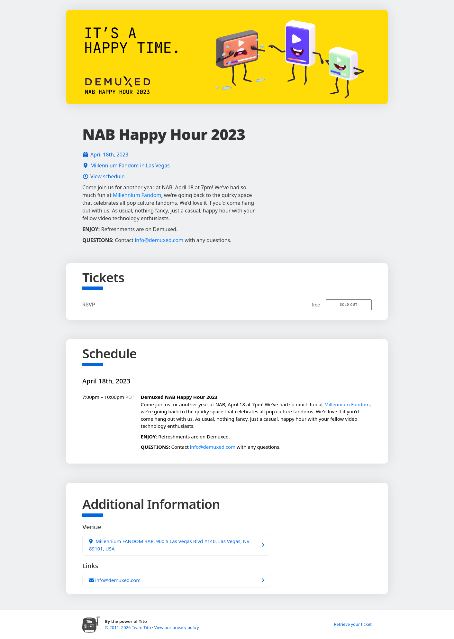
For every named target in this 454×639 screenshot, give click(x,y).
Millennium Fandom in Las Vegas (130, 165)
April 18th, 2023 (109, 154)
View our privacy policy (176, 627)
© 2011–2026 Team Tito (128, 627)
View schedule (107, 176)
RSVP (88, 305)
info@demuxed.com (159, 240)
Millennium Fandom (137, 195)
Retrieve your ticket (353, 624)
